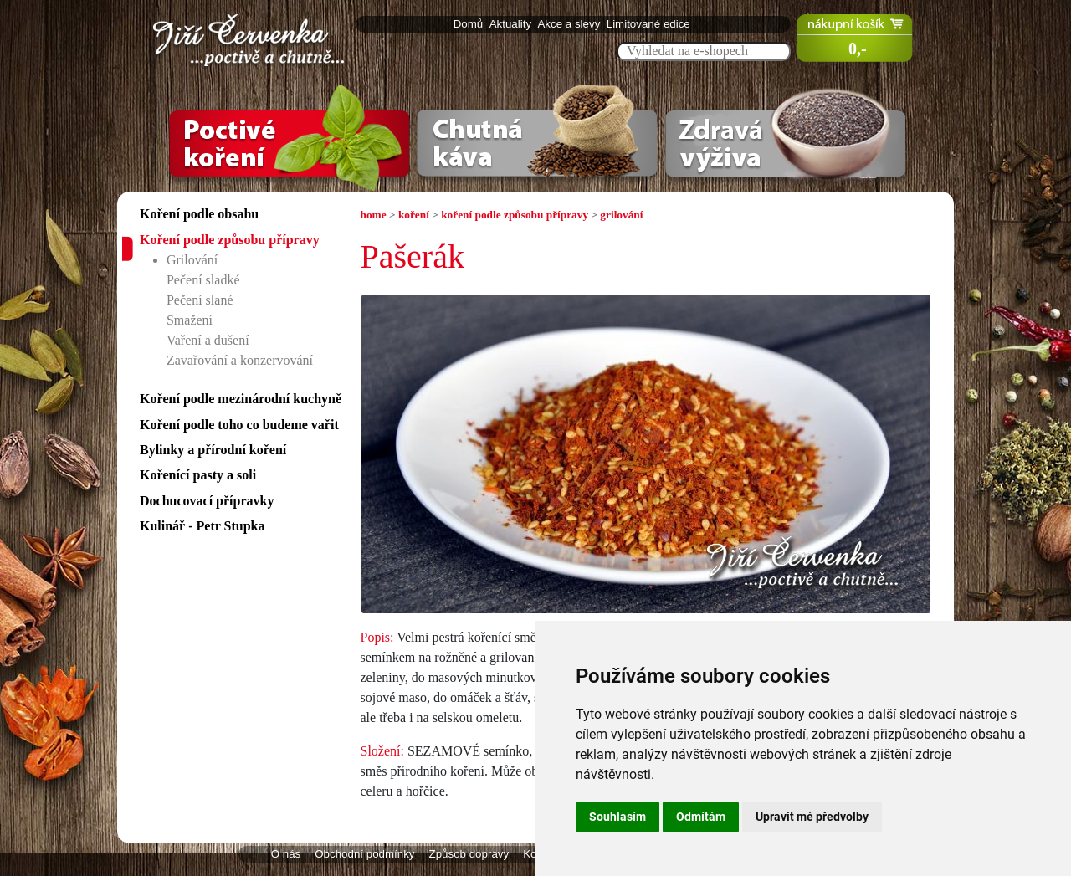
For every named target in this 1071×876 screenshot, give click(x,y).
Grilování (192, 260)
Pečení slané (200, 300)
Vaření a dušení (208, 340)
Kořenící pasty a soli (198, 475)
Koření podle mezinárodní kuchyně (240, 399)
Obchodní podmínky (364, 854)
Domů (470, 24)
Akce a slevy (570, 24)
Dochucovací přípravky (207, 501)
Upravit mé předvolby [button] (812, 816)
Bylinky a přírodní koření (213, 450)
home (374, 214)
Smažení (190, 320)
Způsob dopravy (469, 854)
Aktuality (512, 24)
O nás (286, 854)
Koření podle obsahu (199, 214)
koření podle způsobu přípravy (514, 214)
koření (413, 214)
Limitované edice (650, 24)
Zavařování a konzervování (240, 360)
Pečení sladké (203, 280)
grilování (621, 214)
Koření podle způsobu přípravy (230, 240)
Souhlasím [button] (617, 816)
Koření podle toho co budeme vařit (239, 425)
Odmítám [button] (700, 816)
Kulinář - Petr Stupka (202, 526)
